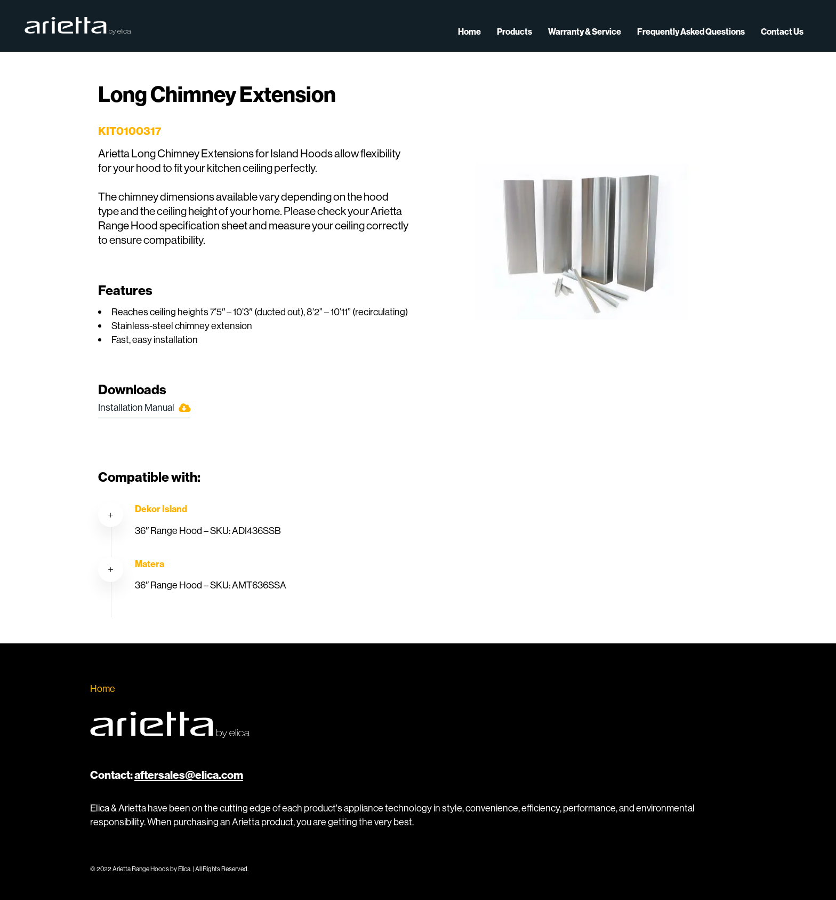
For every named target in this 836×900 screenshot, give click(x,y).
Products (514, 31)
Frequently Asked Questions (691, 31)
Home (469, 31)
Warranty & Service (584, 31)
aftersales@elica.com (188, 775)
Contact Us (782, 31)
